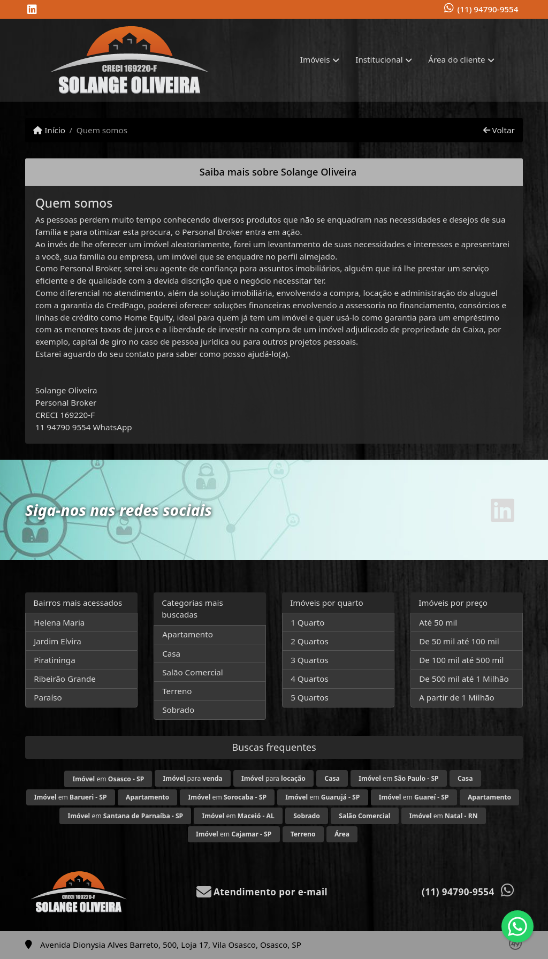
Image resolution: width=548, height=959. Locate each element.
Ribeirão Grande (65, 678)
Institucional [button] (378, 59)
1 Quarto (307, 622)
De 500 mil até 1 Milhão (463, 678)
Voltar (499, 130)
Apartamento (187, 634)
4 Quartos (310, 678)
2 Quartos (310, 641)
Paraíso (48, 697)
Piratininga (54, 659)
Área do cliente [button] (456, 59)
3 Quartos (310, 659)
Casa (171, 653)
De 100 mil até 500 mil (461, 659)
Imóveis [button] (315, 59)
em (108, 778)
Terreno (177, 691)
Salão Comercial (192, 672)
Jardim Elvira (57, 641)
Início (49, 130)
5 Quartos (310, 697)
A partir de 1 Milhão (456, 697)
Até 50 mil (438, 622)
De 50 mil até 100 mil (459, 641)
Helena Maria (59, 622)
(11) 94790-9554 (488, 9)
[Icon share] (32, 10)
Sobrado (178, 709)
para (193, 778)
